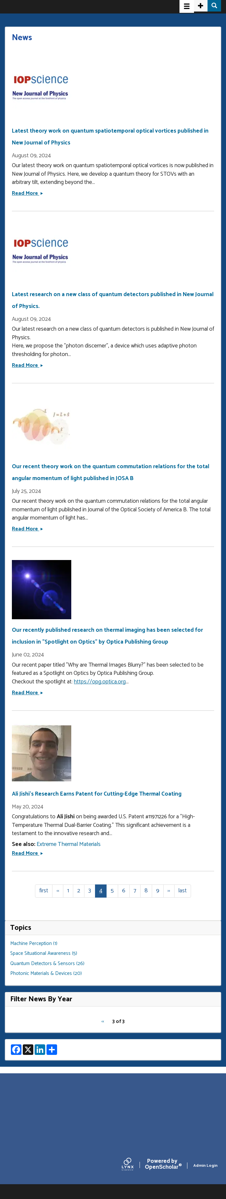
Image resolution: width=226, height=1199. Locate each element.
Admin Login (205, 1165)
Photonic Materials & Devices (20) (46, 973)
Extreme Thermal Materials (69, 844)
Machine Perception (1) (33, 943)
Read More (27, 193)
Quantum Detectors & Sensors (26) (47, 963)
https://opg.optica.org (100, 681)
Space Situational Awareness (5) (43, 953)
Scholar (162, 1165)
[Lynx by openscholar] (133, 1166)
